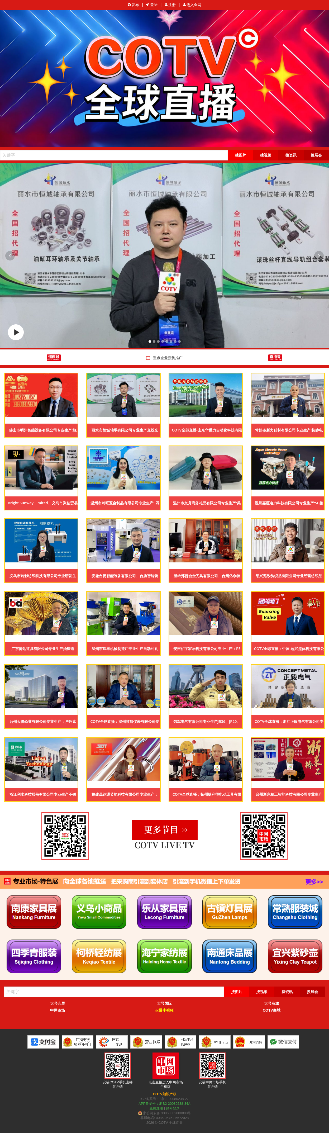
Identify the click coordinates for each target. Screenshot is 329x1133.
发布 (133, 5)
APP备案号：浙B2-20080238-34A (164, 1104)
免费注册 (156, 1108)
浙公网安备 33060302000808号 (164, 1113)
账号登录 (173, 1108)
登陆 (152, 5)
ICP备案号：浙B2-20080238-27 (164, 1099)
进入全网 (192, 5)
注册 (170, 5)
